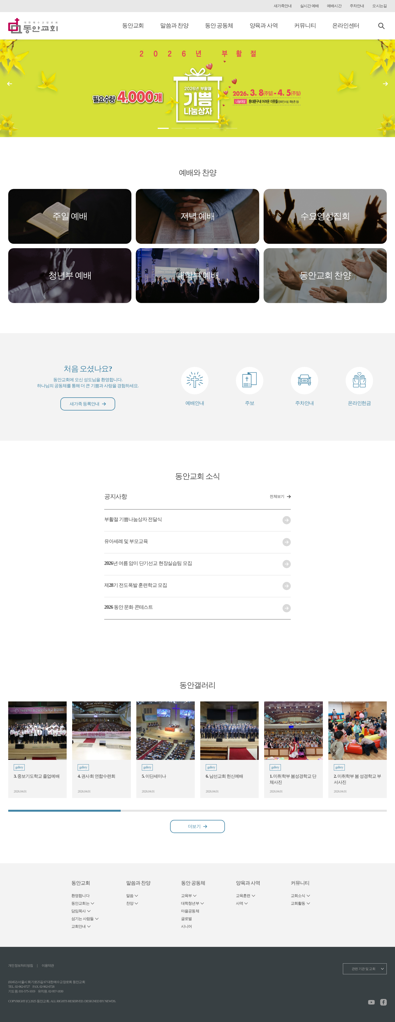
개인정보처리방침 (20, 965)
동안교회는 (80, 903)
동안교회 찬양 (325, 275)
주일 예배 (69, 216)
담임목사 (78, 911)
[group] (37, 749)
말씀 (129, 896)
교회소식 (298, 896)
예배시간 (334, 6)
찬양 (129, 903)
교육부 (186, 896)
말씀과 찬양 (174, 25)
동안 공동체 (219, 25)
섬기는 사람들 (82, 919)
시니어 (186, 926)
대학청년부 (190, 903)
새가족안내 (283, 6)
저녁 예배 (197, 216)
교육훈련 (243, 896)
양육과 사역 (264, 25)
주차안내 (357, 6)
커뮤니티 (305, 25)
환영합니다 (80, 896)
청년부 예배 (69, 275)
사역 (239, 903)
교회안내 (78, 926)
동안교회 (133, 25)
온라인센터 (345, 25)
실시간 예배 (309, 6)
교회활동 (298, 903)
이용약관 (48, 965)
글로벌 (186, 919)
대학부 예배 (197, 275)
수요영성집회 (325, 216)
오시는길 (379, 6)
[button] (385, 84)
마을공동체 (190, 911)
